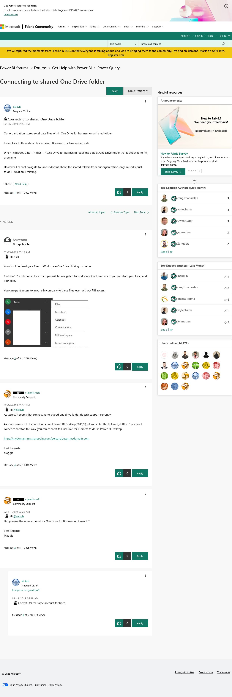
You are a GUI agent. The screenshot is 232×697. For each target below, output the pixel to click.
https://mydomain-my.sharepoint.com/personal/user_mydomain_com (46, 438)
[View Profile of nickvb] (17, 106)
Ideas (93, 26)
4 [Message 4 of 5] (15, 464)
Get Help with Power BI (72, 67)
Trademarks (223, 672)
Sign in (199, 35)
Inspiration (78, 26)
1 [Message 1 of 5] (15, 192)
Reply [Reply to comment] (140, 366)
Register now (116, 55)
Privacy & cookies (184, 672)
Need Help (21, 184)
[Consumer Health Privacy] (48, 685)
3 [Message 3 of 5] (23, 614)
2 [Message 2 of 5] (15, 547)
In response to (25, 590)
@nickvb (18, 410)
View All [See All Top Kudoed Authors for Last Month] (167, 329)
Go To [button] (223, 35)
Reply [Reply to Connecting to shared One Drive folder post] (140, 192)
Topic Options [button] (136, 91)
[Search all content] (183, 43)
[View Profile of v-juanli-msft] (32, 392)
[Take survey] (173, 171)
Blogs (127, 26)
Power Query (108, 67)
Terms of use (206, 672)
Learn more (11, 14)
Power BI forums (14, 67)
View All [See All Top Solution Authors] (167, 252)
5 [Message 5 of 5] (15, 358)
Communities (110, 26)
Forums (62, 26)
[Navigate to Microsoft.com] (10, 26)
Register (185, 35)
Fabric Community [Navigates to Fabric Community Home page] (39, 26)
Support (156, 26)
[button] (114, 91)
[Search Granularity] (123, 43)
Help (210, 35)
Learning (141, 26)
